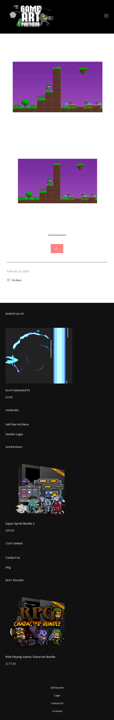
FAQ (8, 567)
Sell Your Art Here (17, 424)
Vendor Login (14, 434)
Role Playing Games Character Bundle (30, 657)
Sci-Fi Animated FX (18, 390)
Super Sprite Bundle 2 (20, 523)
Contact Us (13, 558)
